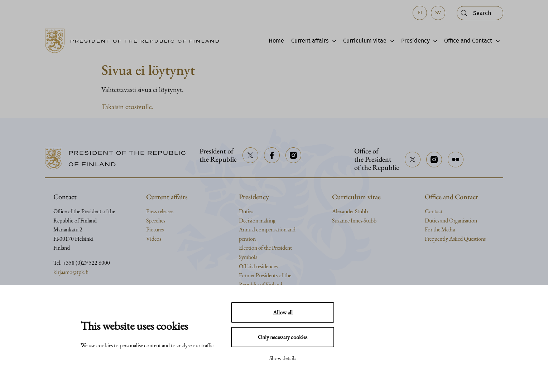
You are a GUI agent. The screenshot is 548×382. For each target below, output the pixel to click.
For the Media (440, 229)
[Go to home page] (135, 41)
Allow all (283, 312)
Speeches (155, 220)
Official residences (258, 266)
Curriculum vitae (364, 40)
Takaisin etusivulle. (127, 106)
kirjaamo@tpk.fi (70, 272)
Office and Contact (468, 40)
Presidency (415, 40)
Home (276, 40)
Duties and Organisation (451, 220)
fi (420, 13)
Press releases (159, 211)
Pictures (155, 229)
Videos (153, 239)
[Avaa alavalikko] (332, 41)
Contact (434, 211)
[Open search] (480, 13)
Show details (282, 358)
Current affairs (309, 40)
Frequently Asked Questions (455, 239)
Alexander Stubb (350, 211)
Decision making (257, 220)
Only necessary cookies (282, 337)
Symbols (248, 257)
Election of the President (265, 247)
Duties (246, 211)
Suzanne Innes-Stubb (354, 220)
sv (438, 13)
